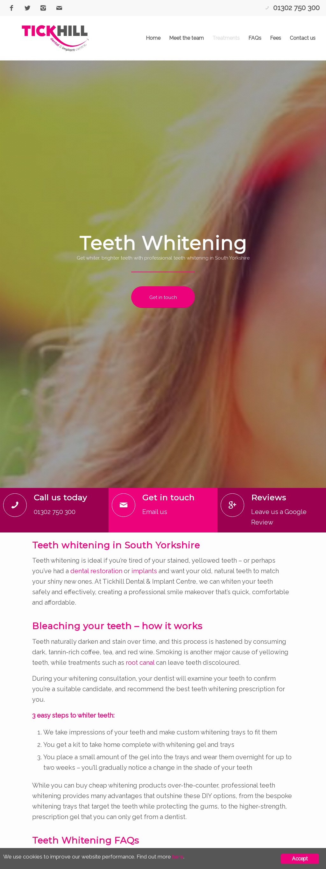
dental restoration (96, 571)
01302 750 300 (296, 7)
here (177, 856)
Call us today (60, 497)
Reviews (268, 497)
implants (144, 571)
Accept (300, 859)
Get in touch (168, 497)
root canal (140, 662)
